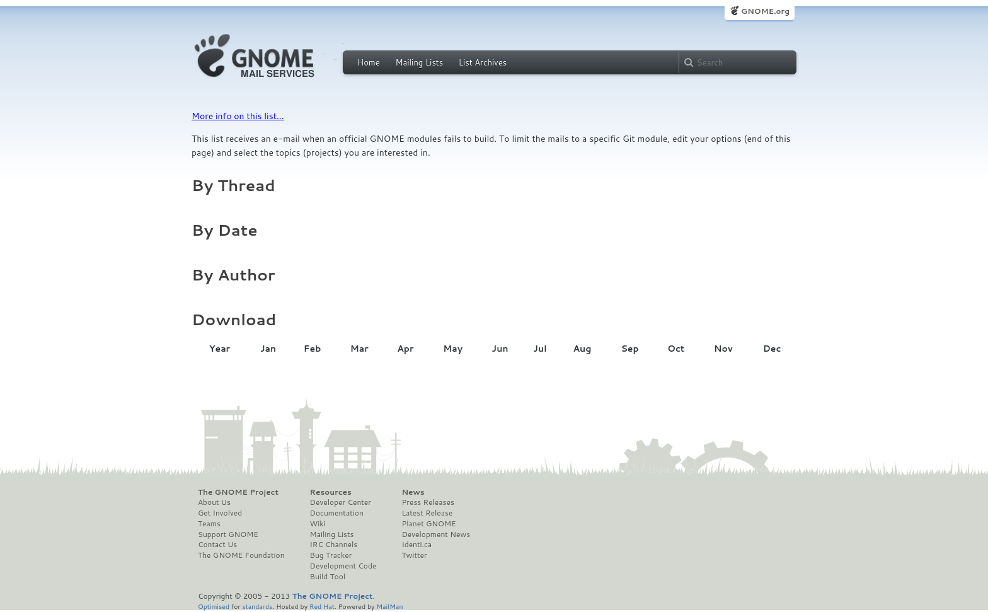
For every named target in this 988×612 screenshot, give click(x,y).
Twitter (414, 555)
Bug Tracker (331, 555)
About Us (214, 502)
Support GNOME (228, 534)
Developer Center (340, 502)
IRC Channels (334, 545)
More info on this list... (238, 116)
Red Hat (322, 606)
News (412, 492)
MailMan (389, 606)
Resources (331, 492)
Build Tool (327, 577)
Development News (435, 534)
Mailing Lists (419, 62)
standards (257, 606)
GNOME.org (765, 11)
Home (368, 62)
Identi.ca (416, 545)
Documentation (337, 513)
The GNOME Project (238, 492)
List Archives (483, 62)
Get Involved (220, 513)
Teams (209, 524)
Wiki (318, 524)
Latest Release (426, 513)
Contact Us (217, 545)
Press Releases (427, 502)
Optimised (213, 606)
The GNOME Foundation (241, 555)
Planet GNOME (428, 524)
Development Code (343, 566)
